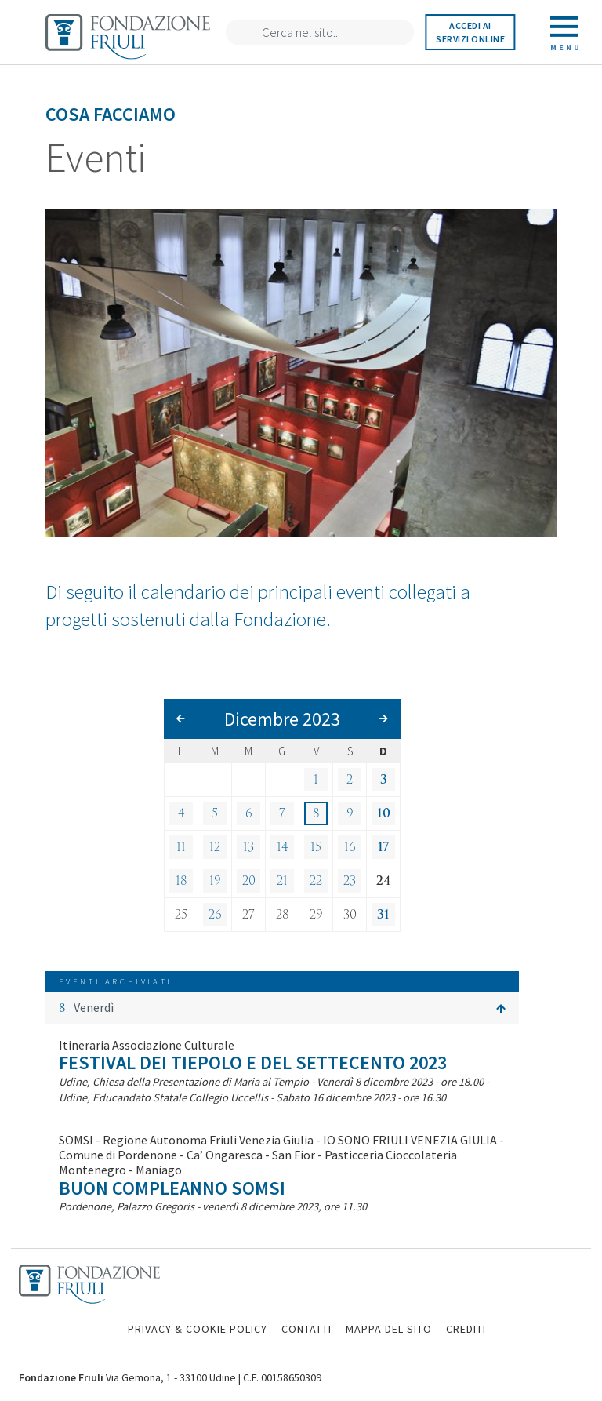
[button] (282, 1008)
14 (282, 847)
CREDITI (466, 1329)
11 (181, 847)
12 (214, 847)
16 (350, 847)
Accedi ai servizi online (470, 32)
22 (316, 881)
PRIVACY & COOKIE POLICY (197, 1329)
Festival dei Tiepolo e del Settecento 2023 (253, 1062)
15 (315, 847)
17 (383, 847)
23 (349, 881)
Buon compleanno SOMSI (172, 1188)
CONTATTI (306, 1329)
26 (215, 914)
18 (181, 881)
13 (248, 847)
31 (383, 914)
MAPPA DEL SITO (389, 1329)
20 (249, 881)
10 (383, 813)
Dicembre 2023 (282, 719)
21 (282, 881)
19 (215, 881)
